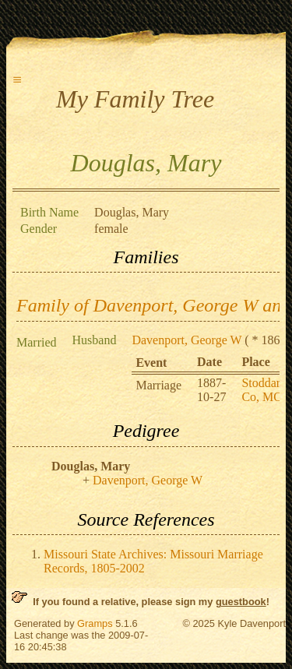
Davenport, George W (186, 340)
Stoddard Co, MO (264, 389)
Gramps (95, 623)
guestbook (241, 601)
